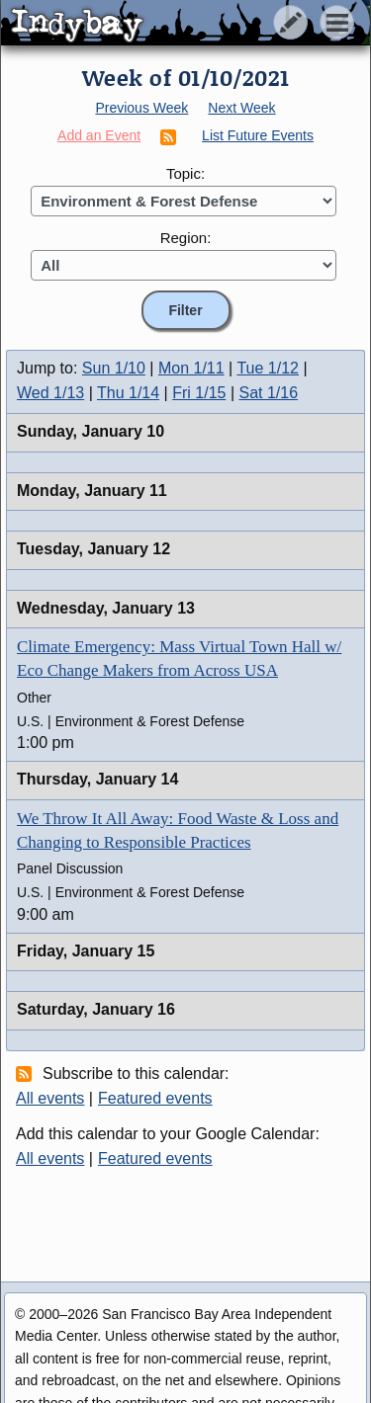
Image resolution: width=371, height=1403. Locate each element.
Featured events (155, 1098)
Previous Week (141, 108)
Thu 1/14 (128, 392)
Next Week (241, 108)
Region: (186, 237)
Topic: (185, 173)
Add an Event (98, 135)
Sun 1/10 (113, 368)
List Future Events (258, 135)
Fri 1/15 (199, 392)
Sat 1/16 (269, 392)
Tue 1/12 (267, 368)
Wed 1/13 (50, 392)
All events (50, 1098)
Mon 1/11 (191, 368)
